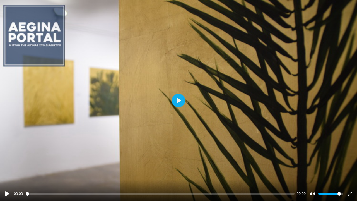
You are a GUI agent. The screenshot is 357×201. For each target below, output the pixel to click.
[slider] (160, 194)
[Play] (7, 193)
